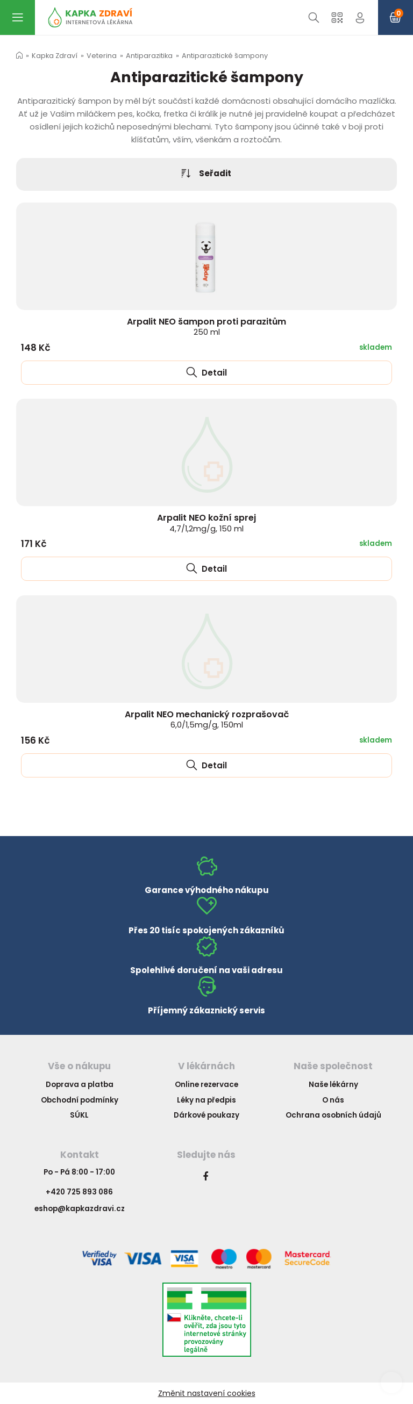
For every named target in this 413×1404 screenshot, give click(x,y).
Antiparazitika (149, 55)
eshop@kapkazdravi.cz (79, 1209)
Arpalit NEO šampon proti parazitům (206, 326)
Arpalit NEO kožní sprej (206, 523)
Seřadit (206, 174)
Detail (206, 372)
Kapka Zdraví (54, 55)
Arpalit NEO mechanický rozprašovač (207, 719)
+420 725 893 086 (79, 1192)
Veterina (102, 55)
